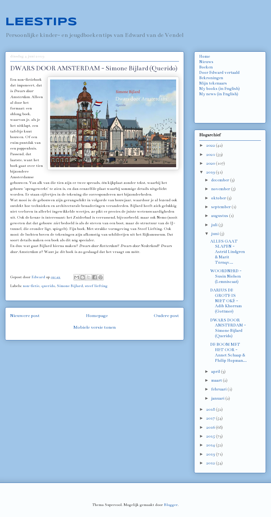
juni (215, 233)
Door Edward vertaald (219, 72)
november (221, 188)
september (221, 206)
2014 (211, 445)
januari (218, 398)
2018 (211, 409)
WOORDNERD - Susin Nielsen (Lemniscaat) (225, 276)
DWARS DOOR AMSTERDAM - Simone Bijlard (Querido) (228, 328)
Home (204, 56)
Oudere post (166, 315)
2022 (211, 145)
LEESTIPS (41, 22)
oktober (219, 198)
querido (48, 286)
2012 (211, 463)
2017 (211, 418)
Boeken (206, 67)
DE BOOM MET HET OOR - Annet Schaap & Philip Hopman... (228, 352)
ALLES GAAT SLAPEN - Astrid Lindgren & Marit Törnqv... (227, 252)
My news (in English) (218, 94)
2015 (211, 436)
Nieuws (206, 61)
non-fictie (31, 286)
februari (219, 389)
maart (217, 380)
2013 (211, 454)
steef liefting (96, 286)
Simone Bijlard (70, 286)
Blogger (171, 504)
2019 (211, 172)
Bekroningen (211, 77)
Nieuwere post (25, 315)
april (216, 371)
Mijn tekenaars (213, 83)
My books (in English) (219, 88)
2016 (211, 427)
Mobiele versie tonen (94, 327)
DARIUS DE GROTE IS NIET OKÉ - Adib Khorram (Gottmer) (226, 301)
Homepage (97, 315)
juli (214, 224)
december (220, 180)
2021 (211, 154)
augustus (220, 215)
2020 (211, 163)
